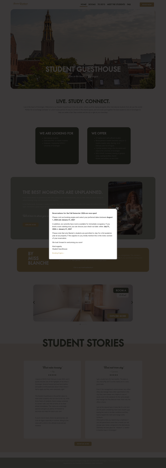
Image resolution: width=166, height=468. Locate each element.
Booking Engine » (58, 253)
